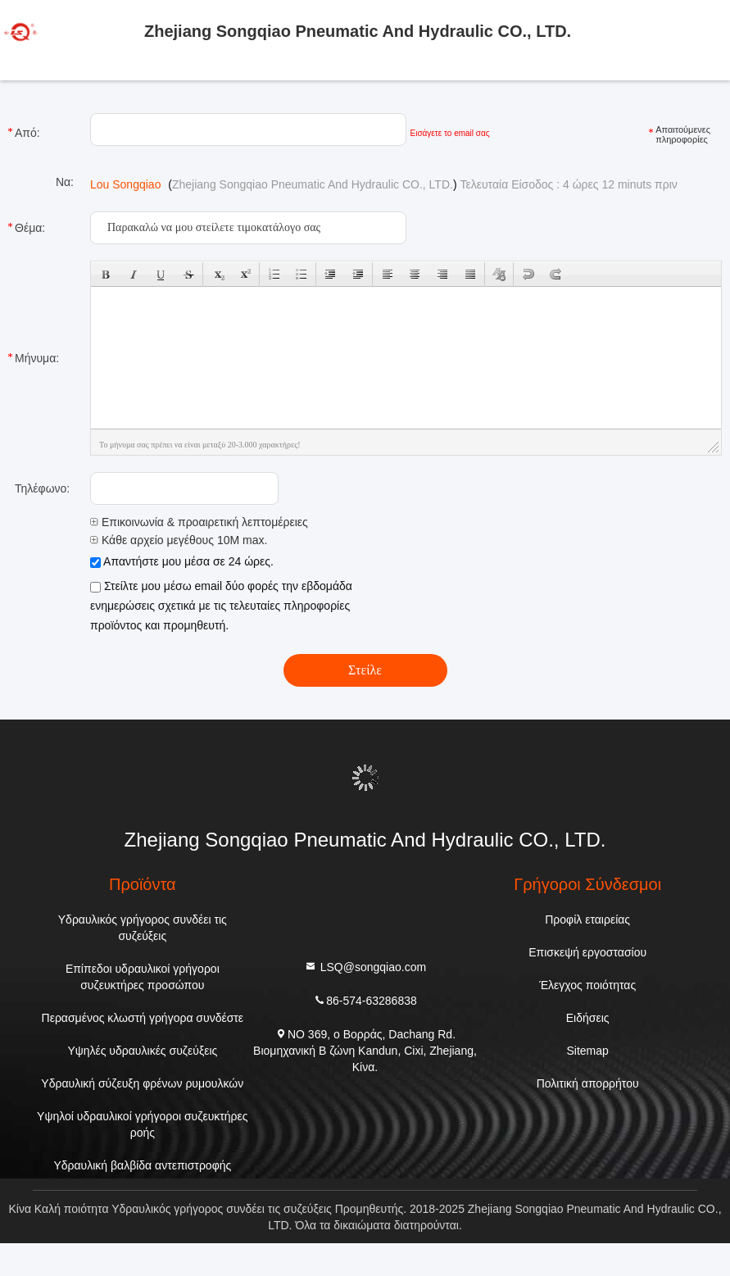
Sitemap (588, 1050)
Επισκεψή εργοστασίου (587, 952)
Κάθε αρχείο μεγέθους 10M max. (178, 540)
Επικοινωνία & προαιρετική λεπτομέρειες (199, 522)
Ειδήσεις (588, 1017)
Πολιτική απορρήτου (588, 1083)
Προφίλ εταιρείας (587, 919)
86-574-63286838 (365, 999)
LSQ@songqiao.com (365, 966)
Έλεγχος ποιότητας (587, 985)
